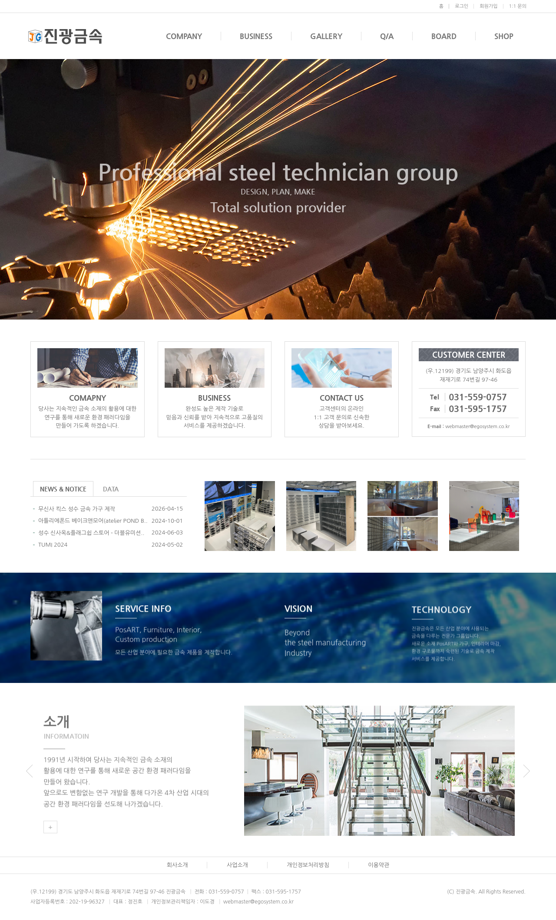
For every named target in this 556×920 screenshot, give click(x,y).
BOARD (444, 36)
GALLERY (326, 36)
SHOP (503, 36)
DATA (111, 488)
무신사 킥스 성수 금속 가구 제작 (76, 509)
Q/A (387, 36)
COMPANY (184, 36)
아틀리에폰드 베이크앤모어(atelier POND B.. (93, 521)
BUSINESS (256, 36)
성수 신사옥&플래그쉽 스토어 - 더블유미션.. (91, 533)
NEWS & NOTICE (63, 488)
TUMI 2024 (52, 544)
